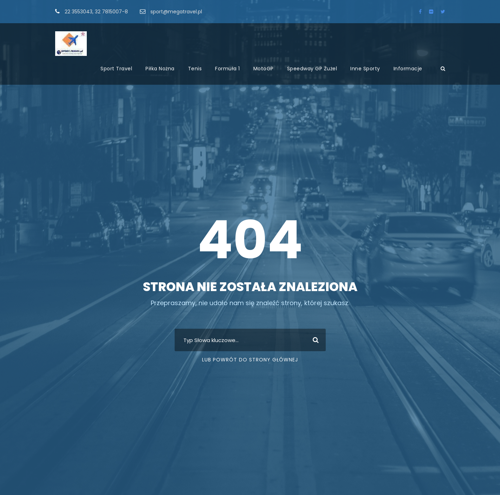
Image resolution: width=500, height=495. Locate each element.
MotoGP (263, 68)
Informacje (408, 68)
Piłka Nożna (160, 68)
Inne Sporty (365, 68)
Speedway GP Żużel (312, 68)
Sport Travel (116, 68)
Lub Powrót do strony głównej (250, 359)
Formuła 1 (227, 68)
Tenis (195, 68)
